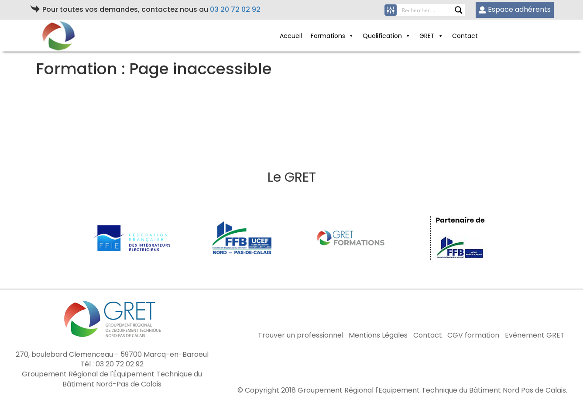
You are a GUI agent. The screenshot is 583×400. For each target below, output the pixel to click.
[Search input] (428, 10)
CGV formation (473, 335)
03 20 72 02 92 (235, 9)
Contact (465, 35)
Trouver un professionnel (300, 335)
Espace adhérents (515, 9)
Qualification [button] (387, 36)
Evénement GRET (535, 335)
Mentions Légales (378, 335)
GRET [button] (431, 36)
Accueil (291, 35)
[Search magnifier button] (459, 10)
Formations (332, 36)
